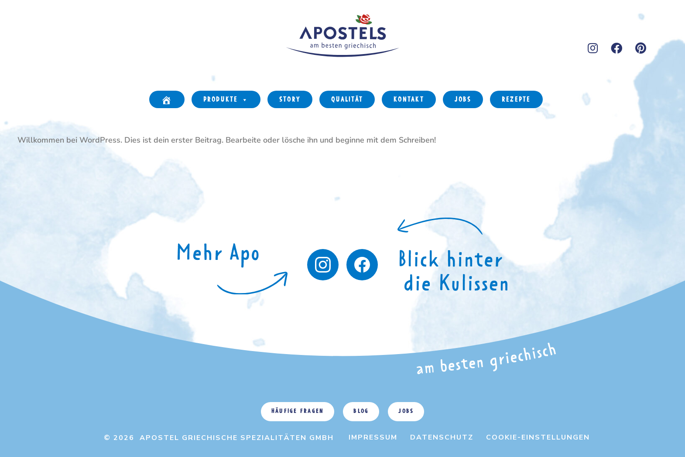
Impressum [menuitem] (373, 437)
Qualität (347, 99)
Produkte (226, 100)
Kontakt (409, 99)
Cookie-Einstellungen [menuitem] (538, 437)
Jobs (463, 99)
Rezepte (516, 99)
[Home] (166, 99)
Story (290, 99)
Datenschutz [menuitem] (441, 437)
